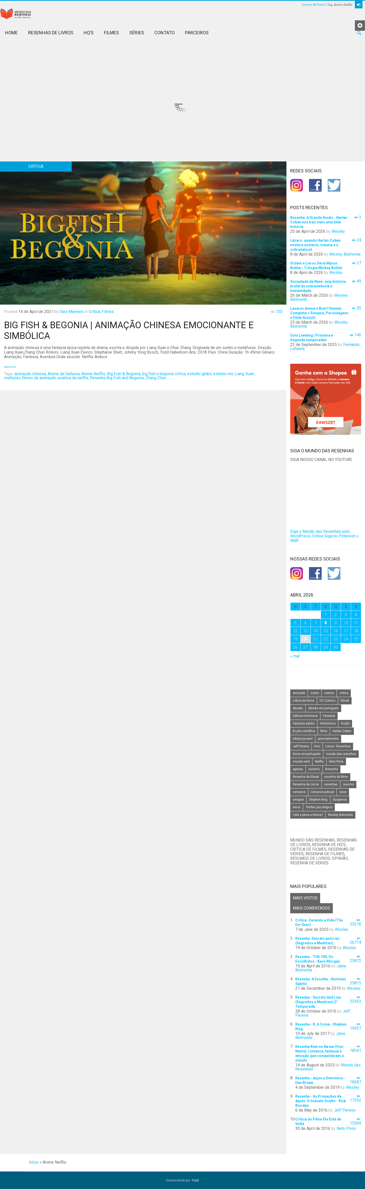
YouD (195, 1180)
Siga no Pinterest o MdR (324, 538)
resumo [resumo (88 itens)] (348, 784)
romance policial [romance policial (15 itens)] (322, 792)
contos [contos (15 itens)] (329, 693)
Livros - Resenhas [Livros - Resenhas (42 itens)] (338, 746)
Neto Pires (346, 1128)
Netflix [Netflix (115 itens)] (319, 761)
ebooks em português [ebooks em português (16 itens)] (323, 708)
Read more (10, 367)
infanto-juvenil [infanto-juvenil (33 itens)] (303, 738)
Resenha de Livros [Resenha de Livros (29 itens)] (306, 784)
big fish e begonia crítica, (164, 373)
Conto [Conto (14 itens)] (315, 693)
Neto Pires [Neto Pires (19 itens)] (336, 761)
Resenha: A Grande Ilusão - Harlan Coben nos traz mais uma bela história (318, 222)
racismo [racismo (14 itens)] (314, 769)
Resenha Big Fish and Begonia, (117, 377)
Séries (136, 32)
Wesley (338, 231)
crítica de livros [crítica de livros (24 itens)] (303, 700)
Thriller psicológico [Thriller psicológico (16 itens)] (319, 807)
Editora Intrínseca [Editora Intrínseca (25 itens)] (305, 716)
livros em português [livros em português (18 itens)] (307, 754)
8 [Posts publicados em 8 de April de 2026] (325, 622)
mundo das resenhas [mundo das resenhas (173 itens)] (341, 754)
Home (306, 5)
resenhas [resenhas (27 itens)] (331, 784)
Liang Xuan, (245, 373)
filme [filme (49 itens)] (323, 731)
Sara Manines (72, 311)
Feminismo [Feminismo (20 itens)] (328, 723)
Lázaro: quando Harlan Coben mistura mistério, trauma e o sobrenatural (315, 245)
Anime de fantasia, (64, 373)
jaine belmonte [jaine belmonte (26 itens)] (328, 738)
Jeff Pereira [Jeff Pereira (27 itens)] (301, 746)
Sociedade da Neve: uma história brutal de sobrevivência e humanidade (318, 286)
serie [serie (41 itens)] (342, 792)
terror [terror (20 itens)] (296, 807)
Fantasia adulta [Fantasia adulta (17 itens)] (304, 723)
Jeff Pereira (344, 1110)
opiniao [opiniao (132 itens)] (298, 769)
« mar (295, 656)
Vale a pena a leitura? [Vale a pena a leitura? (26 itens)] (308, 815)
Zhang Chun (155, 377)
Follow (317, 536)
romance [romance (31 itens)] (299, 792)
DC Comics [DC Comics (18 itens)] (327, 700)
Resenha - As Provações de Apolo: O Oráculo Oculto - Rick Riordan (320, 1101)
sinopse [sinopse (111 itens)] (298, 799)
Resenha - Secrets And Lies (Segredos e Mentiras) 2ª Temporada (318, 1002)
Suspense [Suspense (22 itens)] (340, 799)
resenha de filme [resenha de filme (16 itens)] (336, 777)
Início (34, 1162)
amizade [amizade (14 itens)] (299, 693)
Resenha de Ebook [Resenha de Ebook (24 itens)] (306, 777)
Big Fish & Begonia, (124, 373)
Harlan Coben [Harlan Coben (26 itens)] (342, 731)
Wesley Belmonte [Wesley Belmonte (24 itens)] (340, 815)
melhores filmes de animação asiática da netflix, (46, 377)
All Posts (319, 5)
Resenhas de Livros (50, 32)
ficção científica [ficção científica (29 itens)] (304, 731)
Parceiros (197, 32)
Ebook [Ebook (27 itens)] (345, 700)
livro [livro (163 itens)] (317, 746)
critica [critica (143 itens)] (343, 693)
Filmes (111, 32)
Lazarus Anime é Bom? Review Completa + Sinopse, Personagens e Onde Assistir (319, 313)
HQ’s (89, 32)
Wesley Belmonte (345, 254)
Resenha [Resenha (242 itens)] (331, 769)
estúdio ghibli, (199, 373)
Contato (164, 32)
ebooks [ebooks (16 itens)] (298, 708)
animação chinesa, (30, 373)
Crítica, (95, 311)
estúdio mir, (223, 373)
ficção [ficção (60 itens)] (345, 723)
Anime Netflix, (93, 373)
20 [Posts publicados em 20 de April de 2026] (305, 639)
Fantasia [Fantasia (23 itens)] (329, 716)
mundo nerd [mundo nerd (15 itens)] (301, 761)
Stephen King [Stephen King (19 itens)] (318, 799)
